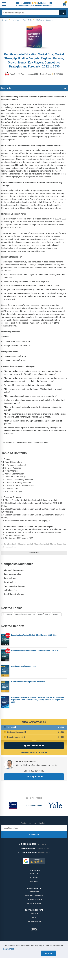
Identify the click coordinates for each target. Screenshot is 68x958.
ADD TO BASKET (34, 745)
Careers (34, 878)
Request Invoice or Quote (34, 752)
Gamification (44, 614)
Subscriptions (34, 903)
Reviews (34, 882)
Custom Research (34, 900)
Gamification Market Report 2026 (23, 666)
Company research (34, 896)
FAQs (34, 917)
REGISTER (34, 834)
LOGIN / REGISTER (34, 921)
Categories (34, 892)
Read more (34, 553)
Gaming (56, 614)
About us (34, 874)
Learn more (8, 949)
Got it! (48, 953)
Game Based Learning (25, 614)
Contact (34, 914)
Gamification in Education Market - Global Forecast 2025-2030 (34, 651)
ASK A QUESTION (34, 777)
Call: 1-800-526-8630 (34, 771)
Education (7, 614)
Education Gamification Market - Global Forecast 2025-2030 (33, 635)
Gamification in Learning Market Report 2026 (28, 682)
